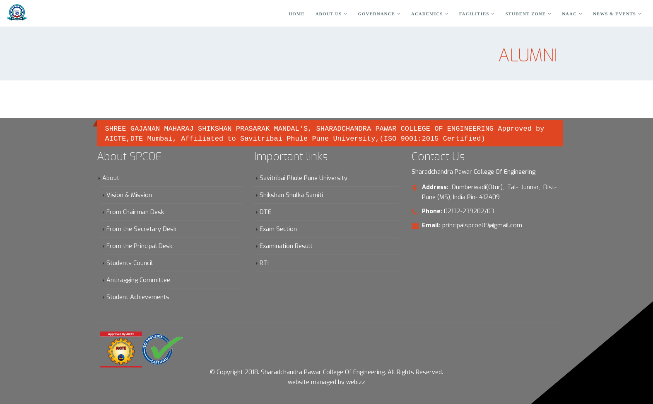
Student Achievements (137, 297)
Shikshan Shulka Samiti (291, 195)
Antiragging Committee (138, 280)
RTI (264, 263)
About (110, 178)
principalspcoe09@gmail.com (482, 225)
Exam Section (278, 229)
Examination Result (286, 246)
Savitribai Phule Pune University (303, 178)
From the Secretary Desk (141, 229)
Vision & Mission (129, 195)
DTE (265, 212)
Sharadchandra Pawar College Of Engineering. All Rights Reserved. (352, 372)
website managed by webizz (326, 382)
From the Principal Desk (139, 246)
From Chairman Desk (135, 212)
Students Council (129, 263)
